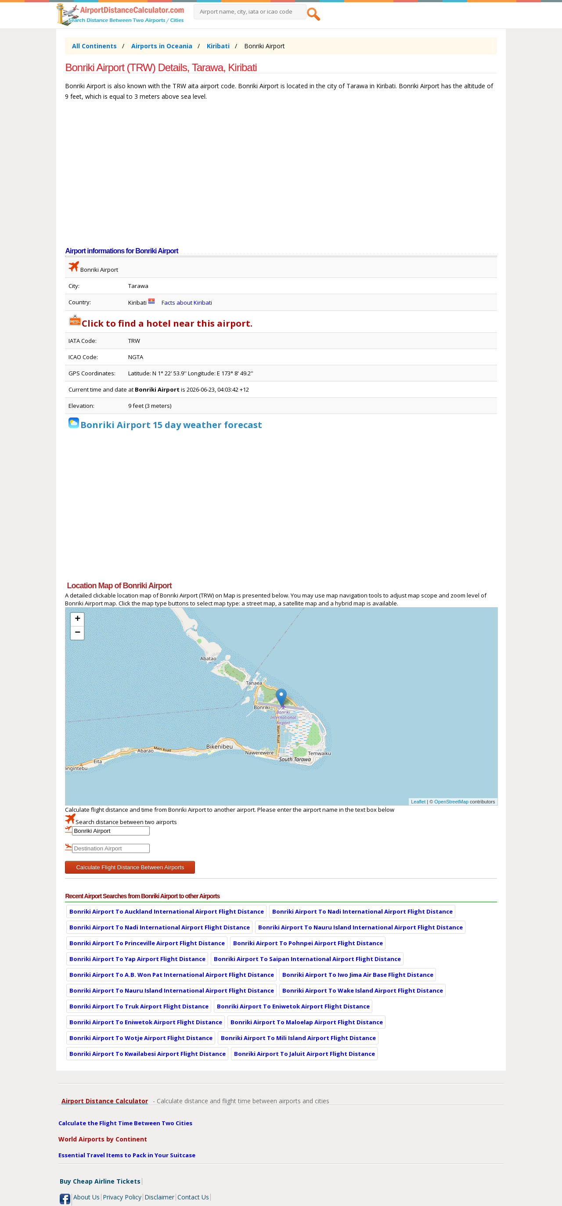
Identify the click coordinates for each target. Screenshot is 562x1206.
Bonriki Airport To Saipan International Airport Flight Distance (307, 959)
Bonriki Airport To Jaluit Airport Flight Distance (304, 1054)
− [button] (77, 633)
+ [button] (77, 619)
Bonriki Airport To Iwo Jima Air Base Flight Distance (357, 975)
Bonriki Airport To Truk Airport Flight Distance (139, 1006)
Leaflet (418, 801)
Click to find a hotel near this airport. (160, 323)
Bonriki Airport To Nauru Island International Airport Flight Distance (360, 927)
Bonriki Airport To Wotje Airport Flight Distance (141, 1038)
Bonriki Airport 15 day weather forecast (171, 425)
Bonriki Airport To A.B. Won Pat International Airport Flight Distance (171, 975)
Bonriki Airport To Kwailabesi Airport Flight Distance (147, 1054)
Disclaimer (159, 1197)
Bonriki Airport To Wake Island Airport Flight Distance (362, 990)
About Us (86, 1197)
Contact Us (193, 1197)
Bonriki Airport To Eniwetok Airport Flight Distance (293, 1006)
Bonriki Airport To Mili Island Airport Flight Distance (298, 1038)
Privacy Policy (122, 1197)
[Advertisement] (281, 178)
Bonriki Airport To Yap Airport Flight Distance (137, 959)
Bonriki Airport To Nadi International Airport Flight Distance (362, 911)
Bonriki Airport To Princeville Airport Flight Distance (147, 943)
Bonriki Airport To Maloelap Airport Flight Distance (307, 1022)
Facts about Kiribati (187, 302)
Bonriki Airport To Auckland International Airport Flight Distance (166, 911)
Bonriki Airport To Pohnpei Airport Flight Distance (308, 943)
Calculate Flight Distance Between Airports (130, 867)
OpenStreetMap (451, 801)
